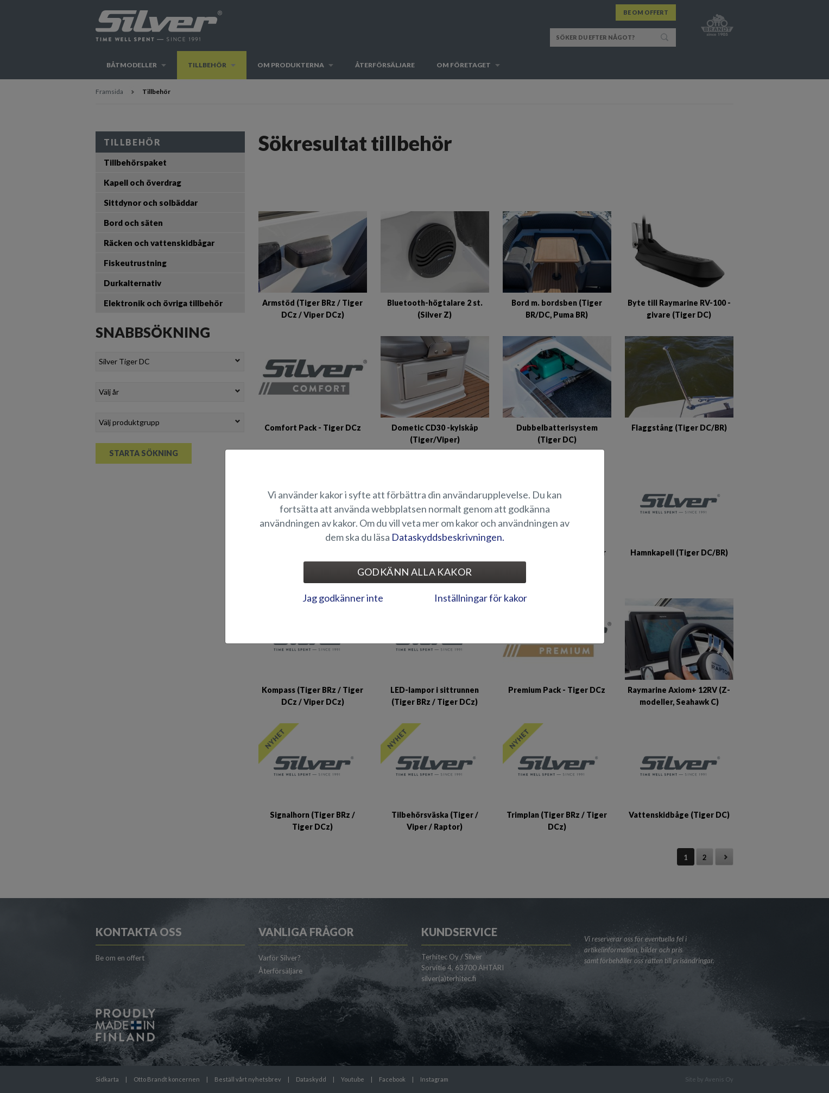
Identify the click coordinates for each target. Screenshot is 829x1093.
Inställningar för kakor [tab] (480, 598)
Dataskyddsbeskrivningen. (447, 537)
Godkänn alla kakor (414, 572)
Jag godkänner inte (342, 598)
